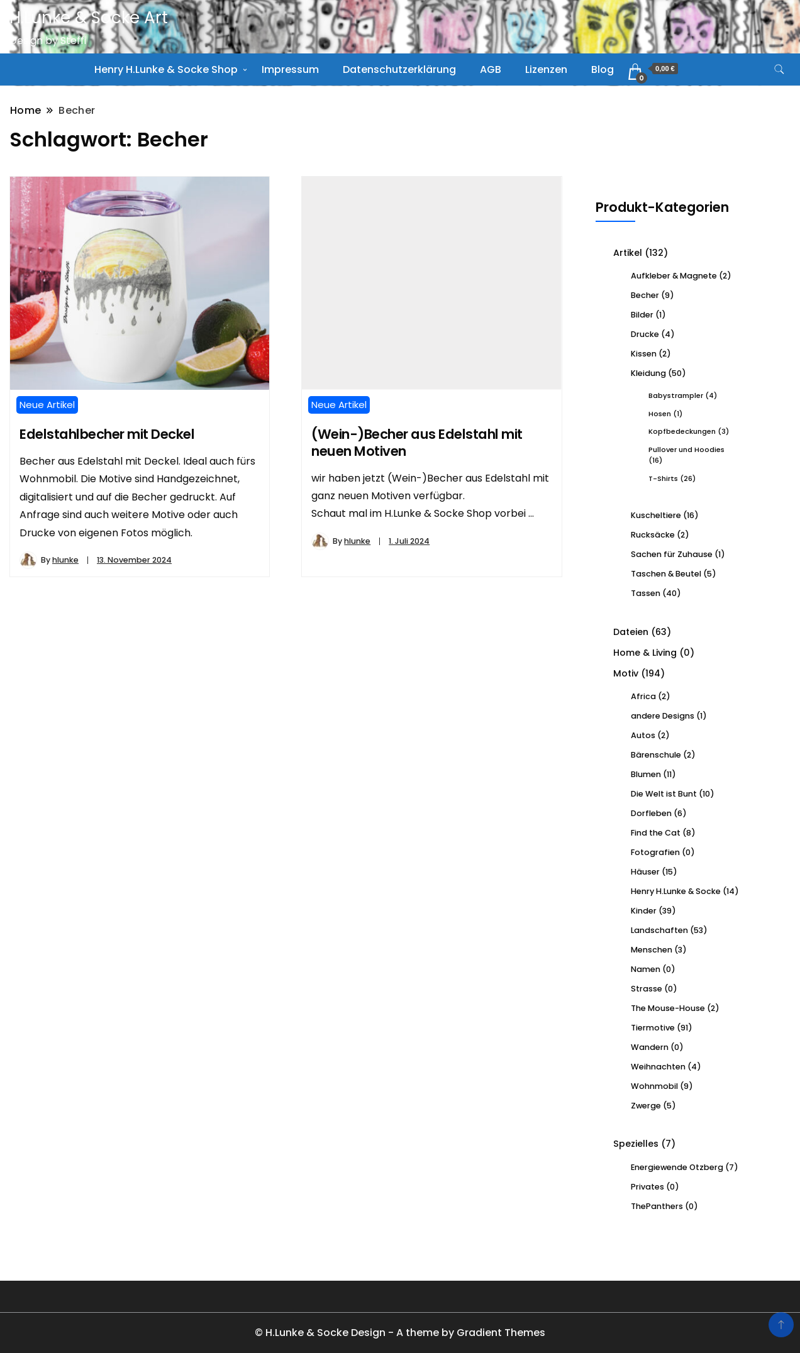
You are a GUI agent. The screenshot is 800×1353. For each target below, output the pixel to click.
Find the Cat (656, 832)
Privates (647, 1186)
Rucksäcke (653, 534)
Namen (645, 969)
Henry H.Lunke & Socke (676, 891)
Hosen (659, 414)
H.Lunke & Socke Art (88, 17)
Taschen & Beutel (666, 573)
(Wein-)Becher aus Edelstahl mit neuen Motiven (417, 442)
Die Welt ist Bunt (664, 793)
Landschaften (659, 930)
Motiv (625, 673)
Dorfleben (651, 813)
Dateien (630, 632)
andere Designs (662, 715)
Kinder (644, 910)
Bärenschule (656, 754)
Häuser (645, 871)
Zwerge (646, 1105)
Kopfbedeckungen (682, 431)
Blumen (646, 774)
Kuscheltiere (656, 515)
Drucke (645, 334)
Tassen (645, 593)
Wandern (650, 1047)
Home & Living (645, 652)
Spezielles (635, 1143)
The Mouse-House (668, 1008)
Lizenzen (546, 69)
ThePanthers (657, 1206)
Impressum (290, 69)
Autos (643, 735)
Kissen (644, 353)
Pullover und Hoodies (686, 450)
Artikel (627, 252)
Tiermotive (653, 1027)
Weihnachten (658, 1066)
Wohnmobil (654, 1086)
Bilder (642, 314)
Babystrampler (675, 395)
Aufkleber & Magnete (674, 275)
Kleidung (648, 373)
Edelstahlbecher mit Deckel (106, 434)
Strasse (646, 988)
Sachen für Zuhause (672, 554)
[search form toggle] (779, 69)
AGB (490, 69)
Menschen (651, 949)
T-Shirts (663, 478)
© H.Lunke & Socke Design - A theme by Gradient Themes (400, 1332)
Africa (643, 696)
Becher (645, 295)
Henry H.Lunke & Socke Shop (166, 69)
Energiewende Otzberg (677, 1167)
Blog (602, 69)
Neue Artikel (47, 404)
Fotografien (655, 852)
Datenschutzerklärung (399, 69)
